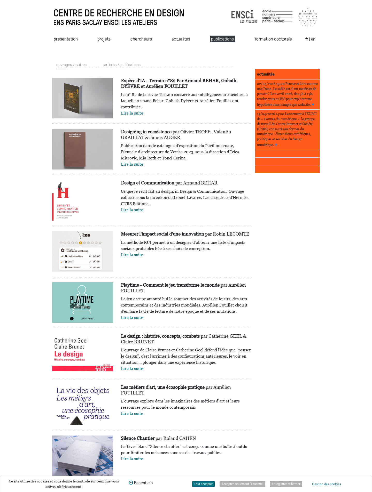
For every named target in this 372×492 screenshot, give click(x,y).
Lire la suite (132, 113)
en (313, 39)
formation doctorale (273, 39)
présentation (66, 39)
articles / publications (122, 64)
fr (307, 39)
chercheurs (141, 39)
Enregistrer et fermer (286, 484)
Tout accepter (203, 484)
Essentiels (143, 483)
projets (104, 39)
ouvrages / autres (71, 64)
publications (222, 39)
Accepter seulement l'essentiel (242, 484)
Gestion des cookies (326, 484)
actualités (181, 39)
